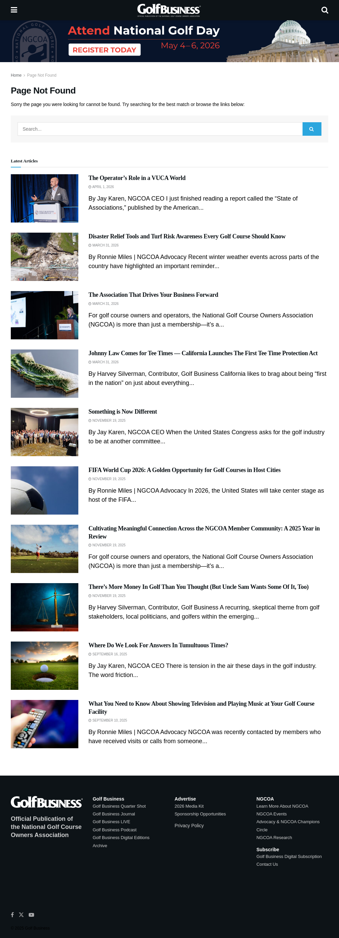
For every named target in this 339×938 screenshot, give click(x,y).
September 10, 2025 (107, 720)
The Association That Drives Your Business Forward (153, 294)
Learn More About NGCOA (283, 806)
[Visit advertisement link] (169, 41)
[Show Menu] (14, 10)
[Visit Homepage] (169, 10)
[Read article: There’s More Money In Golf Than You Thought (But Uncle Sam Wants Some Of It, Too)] (44, 607)
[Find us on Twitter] (21, 914)
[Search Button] (324, 10)
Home (16, 75)
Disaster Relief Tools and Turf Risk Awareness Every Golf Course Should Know (187, 236)
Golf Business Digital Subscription (289, 856)
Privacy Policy (189, 825)
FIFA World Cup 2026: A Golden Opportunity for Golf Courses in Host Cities (184, 470)
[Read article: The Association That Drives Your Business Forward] (44, 315)
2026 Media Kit (189, 806)
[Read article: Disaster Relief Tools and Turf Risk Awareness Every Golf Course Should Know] (44, 257)
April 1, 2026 (101, 187)
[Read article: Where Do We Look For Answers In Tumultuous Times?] (44, 666)
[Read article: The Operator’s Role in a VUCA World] (44, 198)
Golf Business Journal (114, 813)
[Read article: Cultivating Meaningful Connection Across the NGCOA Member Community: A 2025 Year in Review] (44, 549)
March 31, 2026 (103, 245)
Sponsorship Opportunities (200, 813)
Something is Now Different (122, 411)
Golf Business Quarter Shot (119, 806)
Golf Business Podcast (115, 829)
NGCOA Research (274, 837)
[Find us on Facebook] (12, 915)
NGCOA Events (272, 813)
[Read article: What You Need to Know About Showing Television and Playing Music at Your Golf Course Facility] (44, 724)
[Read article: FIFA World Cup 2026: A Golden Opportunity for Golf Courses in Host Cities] (44, 490)
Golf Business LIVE (111, 821)
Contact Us (267, 864)
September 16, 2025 (107, 654)
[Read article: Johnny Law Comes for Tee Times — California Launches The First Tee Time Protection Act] (44, 373)
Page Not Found (41, 75)
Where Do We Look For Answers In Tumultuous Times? (158, 645)
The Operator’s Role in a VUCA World (136, 178)
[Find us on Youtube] (31, 915)
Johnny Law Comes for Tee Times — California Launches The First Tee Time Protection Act (203, 353)
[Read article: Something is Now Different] (44, 432)
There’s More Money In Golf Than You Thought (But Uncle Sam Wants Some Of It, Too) (198, 586)
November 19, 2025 (107, 420)
